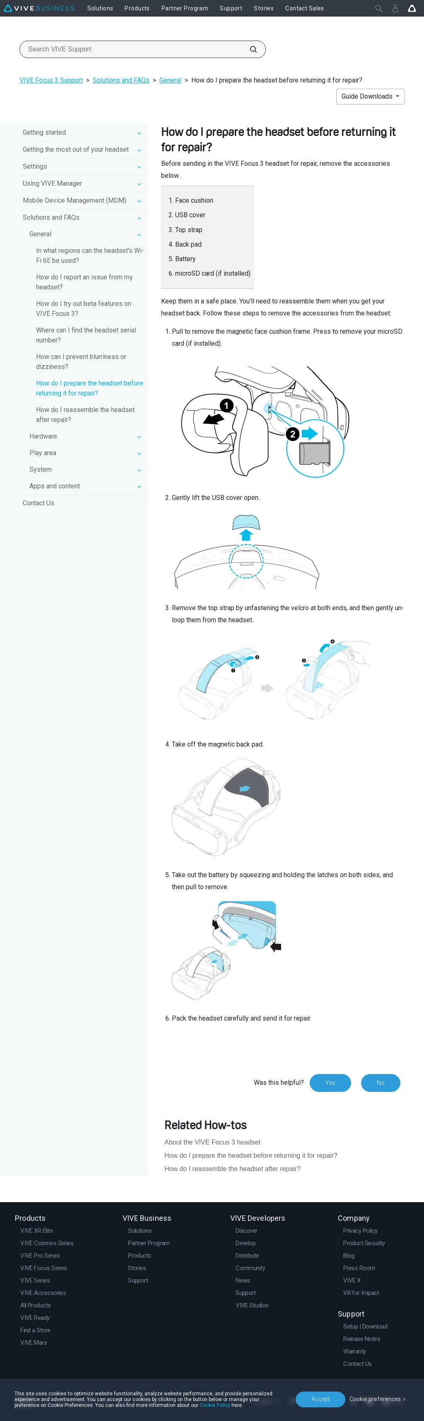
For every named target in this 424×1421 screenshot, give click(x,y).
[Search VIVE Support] (249, 49)
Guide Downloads (368, 96)
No (381, 1082)
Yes (330, 1082)
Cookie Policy (215, 1405)
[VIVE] (39, 8)
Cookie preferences (375, 1399)
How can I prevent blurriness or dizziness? (81, 362)
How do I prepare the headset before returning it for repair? (89, 388)
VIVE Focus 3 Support (51, 80)
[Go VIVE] (412, 8)
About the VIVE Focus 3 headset (212, 1142)
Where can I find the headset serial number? (86, 335)
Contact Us (38, 503)
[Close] (379, 8)
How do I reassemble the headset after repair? (85, 415)
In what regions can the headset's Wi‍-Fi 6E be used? (90, 255)
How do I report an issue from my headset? (84, 282)
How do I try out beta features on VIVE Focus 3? (83, 309)
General (170, 80)
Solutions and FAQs (121, 80)
